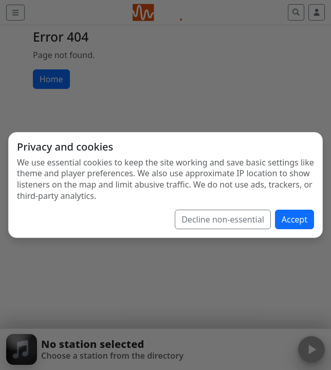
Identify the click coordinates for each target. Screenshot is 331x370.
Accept (294, 219)
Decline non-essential (222, 219)
